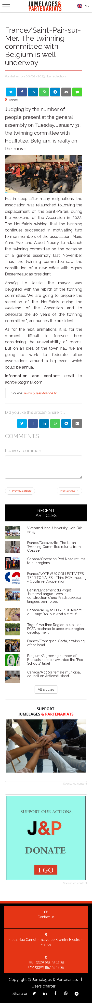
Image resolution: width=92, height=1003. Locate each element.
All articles (46, 689)
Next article (69, 490)
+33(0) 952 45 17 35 (49, 962)
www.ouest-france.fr (40, 393)
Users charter (43, 986)
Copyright (18, 979)
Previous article (20, 490)
